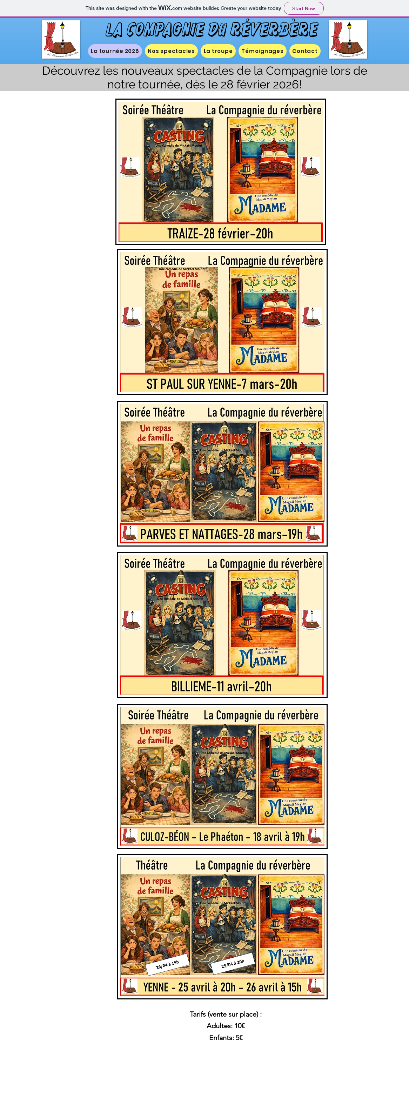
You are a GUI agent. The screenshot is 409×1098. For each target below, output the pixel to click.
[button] (171, 51)
